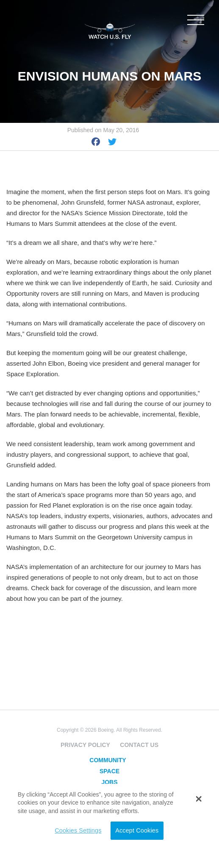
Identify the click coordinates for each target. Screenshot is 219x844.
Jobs (109, 782)
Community (107, 760)
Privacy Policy (85, 744)
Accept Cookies (136, 830)
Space (109, 771)
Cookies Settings (78, 830)
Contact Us (139, 744)
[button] (199, 798)
